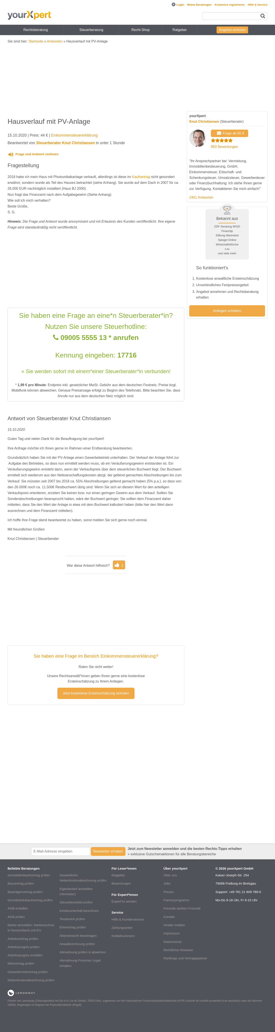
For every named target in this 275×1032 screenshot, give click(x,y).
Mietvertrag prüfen (21, 963)
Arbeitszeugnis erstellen (25, 955)
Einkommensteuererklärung (74, 135)
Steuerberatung (91, 30)
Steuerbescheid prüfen (76, 902)
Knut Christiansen (204, 121)
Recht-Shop (140, 30)
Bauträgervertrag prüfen (25, 892)
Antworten (54, 41)
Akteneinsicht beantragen (78, 935)
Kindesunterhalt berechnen (79, 911)
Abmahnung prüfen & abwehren (83, 952)
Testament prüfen (72, 919)
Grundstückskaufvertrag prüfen (30, 900)
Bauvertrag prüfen (21, 883)
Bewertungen (121, 883)
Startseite (36, 41)
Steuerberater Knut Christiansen (65, 143)
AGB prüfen (16, 917)
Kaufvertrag (141, 177)
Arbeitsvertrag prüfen (23, 939)
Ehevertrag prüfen (73, 927)
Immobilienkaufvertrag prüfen (29, 875)
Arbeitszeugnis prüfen (23, 947)
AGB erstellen (18, 908)
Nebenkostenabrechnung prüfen (31, 980)
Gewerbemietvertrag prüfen (28, 972)
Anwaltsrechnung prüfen (77, 944)
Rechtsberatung (35, 30)
